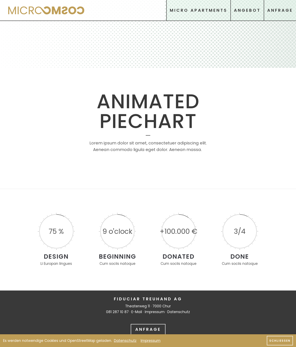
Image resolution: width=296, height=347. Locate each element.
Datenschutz (178, 311)
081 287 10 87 (117, 311)
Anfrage (148, 329)
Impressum (155, 311)
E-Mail (136, 311)
